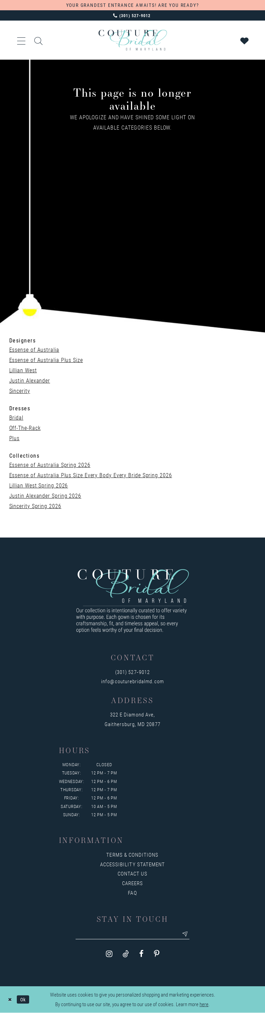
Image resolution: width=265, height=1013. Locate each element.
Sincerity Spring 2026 (35, 505)
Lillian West (23, 370)
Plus (14, 438)
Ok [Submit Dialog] (24, 999)
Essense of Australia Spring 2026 (50, 464)
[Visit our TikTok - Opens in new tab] (126, 954)
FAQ (132, 892)
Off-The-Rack (25, 427)
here (204, 1004)
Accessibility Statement (132, 864)
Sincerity (19, 390)
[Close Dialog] (10, 1000)
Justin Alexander (29, 380)
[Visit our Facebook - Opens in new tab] (141, 954)
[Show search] (38, 40)
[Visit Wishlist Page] (244, 40)
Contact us (133, 873)
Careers (132, 883)
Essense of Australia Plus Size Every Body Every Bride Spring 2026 (90, 475)
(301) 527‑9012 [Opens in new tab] (132, 671)
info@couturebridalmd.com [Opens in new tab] (132, 681)
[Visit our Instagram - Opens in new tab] (109, 954)
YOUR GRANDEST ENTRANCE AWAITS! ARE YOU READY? (132, 5)
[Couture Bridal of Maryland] (132, 40)
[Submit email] (188, 934)
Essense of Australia (34, 349)
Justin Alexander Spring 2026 (45, 495)
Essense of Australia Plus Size (46, 359)
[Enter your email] (133, 934)
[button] (21, 40)
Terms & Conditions (132, 854)
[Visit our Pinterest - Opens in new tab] (156, 954)
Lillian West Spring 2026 (38, 485)
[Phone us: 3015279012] (132, 15)
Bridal (16, 417)
